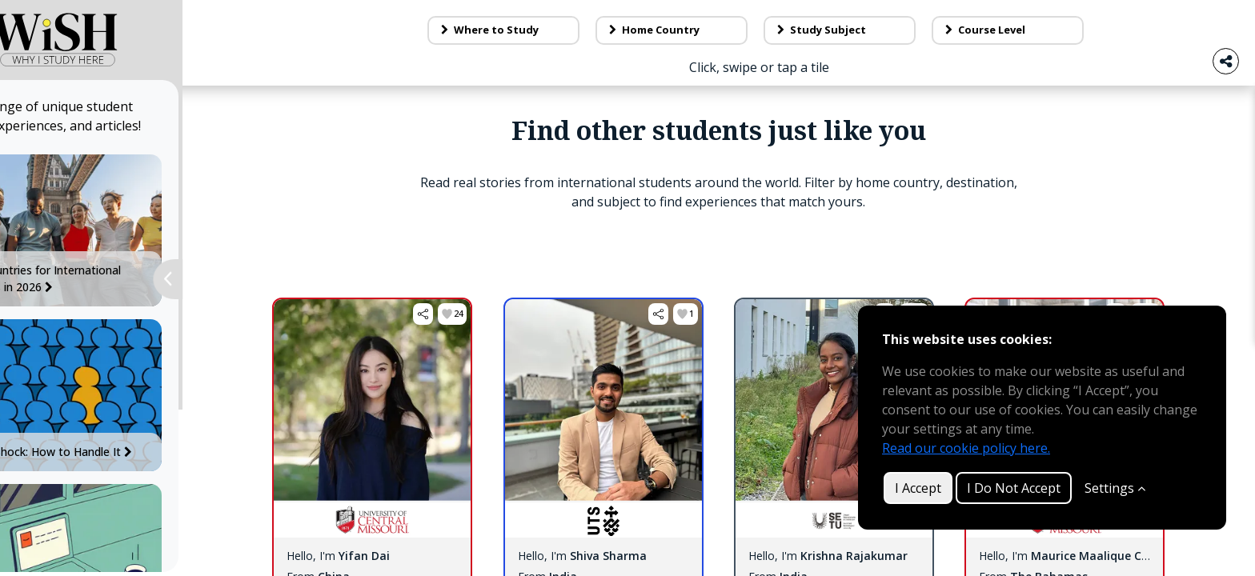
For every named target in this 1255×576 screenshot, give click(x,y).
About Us (697, 22)
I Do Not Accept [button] (1014, 488)
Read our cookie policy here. (966, 448)
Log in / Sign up (1160, 22)
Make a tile (996, 22)
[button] (460, 391)
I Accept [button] (918, 488)
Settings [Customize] (1115, 488)
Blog (578, 22)
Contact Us (841, 22)
